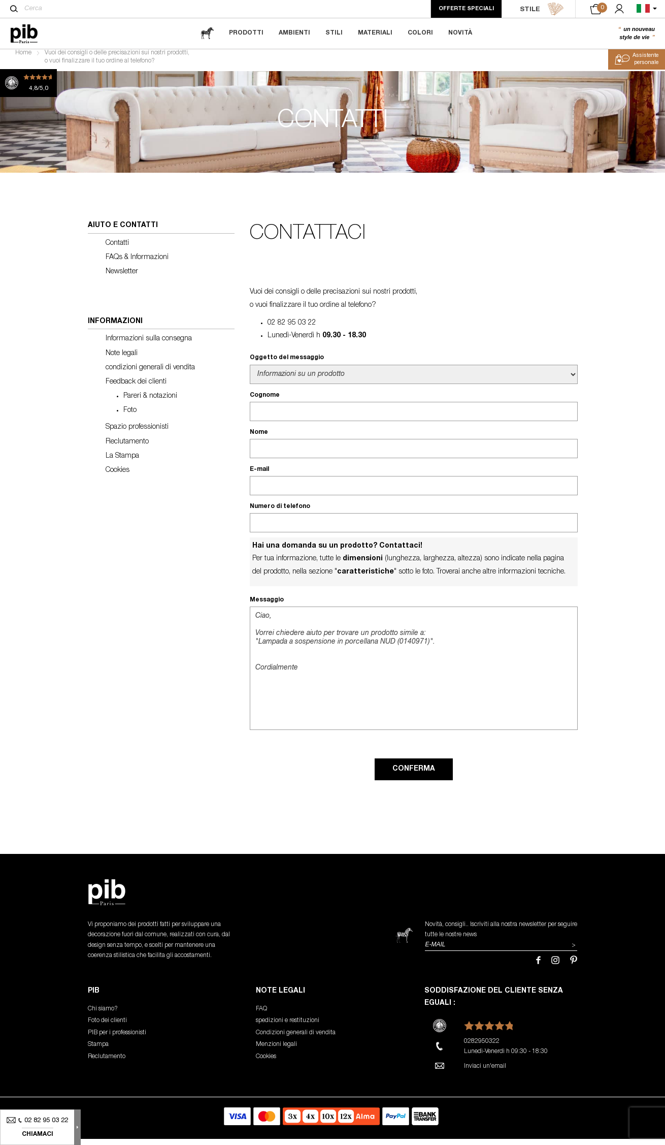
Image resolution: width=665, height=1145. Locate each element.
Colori (420, 33)
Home (23, 59)
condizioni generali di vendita (150, 373)
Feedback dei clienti (136, 388)
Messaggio (267, 606)
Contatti (117, 248)
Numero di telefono (280, 513)
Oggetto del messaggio (287, 364)
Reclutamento (127, 447)
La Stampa (122, 462)
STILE (542, 9)
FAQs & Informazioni (137, 263)
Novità (460, 33)
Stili (334, 33)
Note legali (122, 359)
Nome (259, 438)
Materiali (375, 33)
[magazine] (207, 33)
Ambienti (294, 33)
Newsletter (122, 277)
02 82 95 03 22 (292, 329)
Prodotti (246, 33)
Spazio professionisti (137, 433)
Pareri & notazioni (150, 402)
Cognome (265, 401)
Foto (130, 416)
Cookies (117, 476)
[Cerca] (14, 8)
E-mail (259, 475)
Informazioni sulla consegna (149, 344)
